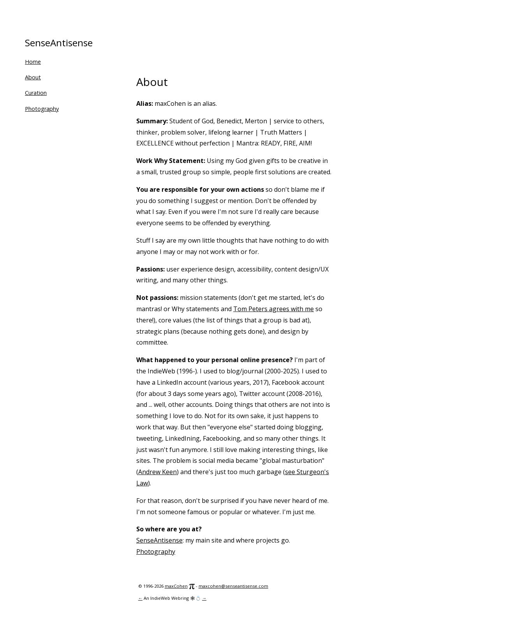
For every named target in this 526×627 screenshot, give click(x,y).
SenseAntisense (59, 42)
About (33, 77)
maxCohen (176, 586)
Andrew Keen (157, 472)
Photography (42, 108)
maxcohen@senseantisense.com (233, 586)
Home (33, 61)
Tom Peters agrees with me (273, 309)
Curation (36, 92)
